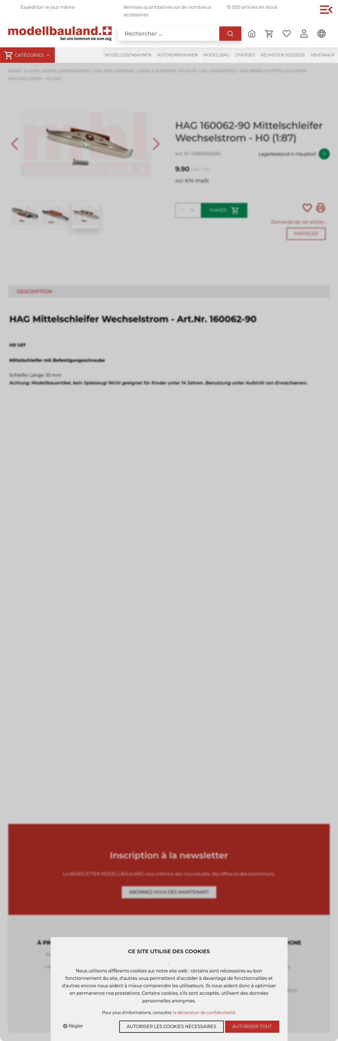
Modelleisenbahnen (128, 55)
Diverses (245, 55)
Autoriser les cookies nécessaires (171, 1026)
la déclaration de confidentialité (204, 1012)
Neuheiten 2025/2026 (283, 55)
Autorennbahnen (177, 55)
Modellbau (216, 55)
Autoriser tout (252, 1026)
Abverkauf (323, 55)
